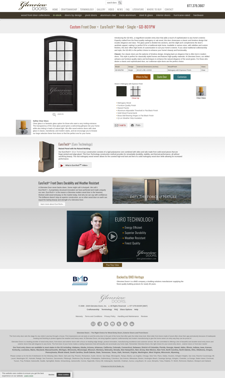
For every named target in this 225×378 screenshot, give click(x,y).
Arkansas (99, 347)
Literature (138, 9)
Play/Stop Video (112, 265)
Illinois (189, 347)
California (108, 347)
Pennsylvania (51, 352)
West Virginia (154, 352)
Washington (143, 352)
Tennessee (105, 352)
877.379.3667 (196, 6)
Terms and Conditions (93, 316)
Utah (119, 352)
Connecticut (127, 347)
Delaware (137, 347)
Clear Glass (201, 92)
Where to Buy (154, 9)
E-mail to (122, 125)
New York (161, 350)
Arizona (90, 347)
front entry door (18, 336)
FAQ (128, 9)
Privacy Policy (109, 316)
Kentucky (16, 350)
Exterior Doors (129, 333)
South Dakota (89, 352)
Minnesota (72, 350)
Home (55, 9)
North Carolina (172, 350)
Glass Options (126, 309)
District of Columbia (150, 347)
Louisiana (25, 350)
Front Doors (143, 333)
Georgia (169, 347)
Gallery (101, 9)
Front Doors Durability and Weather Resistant (68, 183)
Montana (100, 350)
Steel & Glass (146, 15)
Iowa (202, 347)
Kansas (208, 347)
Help (136, 309)
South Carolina (76, 352)
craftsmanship (123, 338)
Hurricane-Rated (182, 15)
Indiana (196, 347)
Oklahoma (200, 350)
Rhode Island (63, 352)
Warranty (79, 316)
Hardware (198, 15)
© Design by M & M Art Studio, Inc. (112, 366)
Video (111, 9)
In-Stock (57, 15)
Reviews (144, 316)
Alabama (75, 347)
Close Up (135, 92)
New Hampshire (127, 350)
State (98, 352)
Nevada (117, 350)
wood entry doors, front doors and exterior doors (58, 342)
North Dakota (184, 350)
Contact (169, 9)
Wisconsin (165, 352)
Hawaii (177, 347)
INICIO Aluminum (127, 15)
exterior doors (23, 344)
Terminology (87, 9)
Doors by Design (73, 15)
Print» (138, 125)
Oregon (209, 350)
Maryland (40, 350)
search (114, 3)
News (120, 9)
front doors (159, 336)
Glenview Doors (83, 333)
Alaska (83, 347)
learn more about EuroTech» (52, 204)
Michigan (63, 350)
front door (59, 344)
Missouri (91, 350)
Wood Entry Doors (115, 333)
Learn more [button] (28, 376)
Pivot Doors (91, 15)
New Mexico (151, 350)
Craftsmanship (69, 9)
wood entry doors (204, 342)
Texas (113, 352)
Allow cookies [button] (63, 375)
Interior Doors (163, 15)
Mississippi (82, 350)
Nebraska (108, 350)
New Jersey (140, 350)
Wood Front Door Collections (35, 15)
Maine (32, 350)
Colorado (116, 347)
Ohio (193, 350)
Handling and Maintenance (128, 316)
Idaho (183, 347)
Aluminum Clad (108, 15)
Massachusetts (51, 350)
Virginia (133, 352)
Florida (162, 347)
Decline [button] (51, 375)
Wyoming (175, 352)
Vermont (125, 352)
